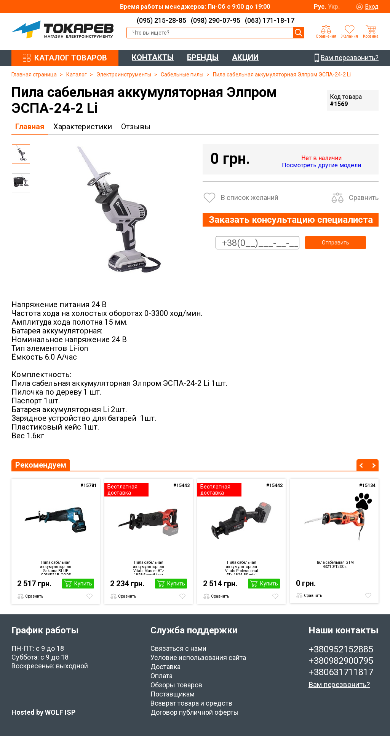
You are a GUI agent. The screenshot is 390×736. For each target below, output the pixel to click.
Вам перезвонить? (339, 684)
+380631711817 (340, 672)
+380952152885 (340, 649)
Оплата (161, 676)
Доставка (165, 667)
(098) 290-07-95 (215, 20)
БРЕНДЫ (203, 57)
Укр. (334, 6)
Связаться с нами (178, 648)
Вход (372, 6)
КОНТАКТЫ (153, 57)
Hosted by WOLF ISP (43, 712)
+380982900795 (340, 660)
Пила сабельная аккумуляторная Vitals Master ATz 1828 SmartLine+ (148, 567)
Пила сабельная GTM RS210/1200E (334, 564)
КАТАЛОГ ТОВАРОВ (70, 57)
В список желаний (249, 197)
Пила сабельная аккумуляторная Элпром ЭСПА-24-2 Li (282, 74)
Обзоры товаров (176, 685)
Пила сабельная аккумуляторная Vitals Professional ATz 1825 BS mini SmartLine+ (241, 567)
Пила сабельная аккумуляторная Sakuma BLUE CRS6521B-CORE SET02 (55, 567)
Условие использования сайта (198, 657)
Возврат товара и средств (191, 703)
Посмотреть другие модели (321, 165)
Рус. (320, 6)
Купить (83, 584)
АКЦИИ (245, 57)
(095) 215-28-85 (161, 20)
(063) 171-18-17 (269, 20)
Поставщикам (172, 694)
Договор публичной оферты (194, 712)
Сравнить (364, 197)
